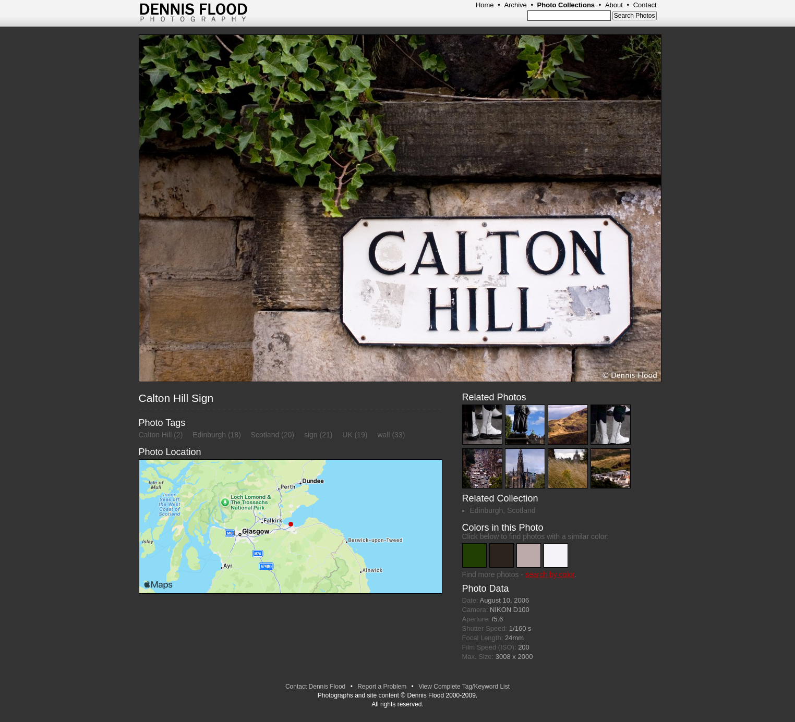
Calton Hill (155, 435)
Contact (645, 5)
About (614, 5)
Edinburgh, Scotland (503, 510)
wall (383, 435)
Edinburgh (209, 435)
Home (485, 5)
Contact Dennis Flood (315, 686)
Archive (515, 5)
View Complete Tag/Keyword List (464, 686)
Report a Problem (381, 686)
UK (347, 435)
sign (311, 435)
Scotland (265, 435)
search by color (549, 574)
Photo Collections (566, 5)
